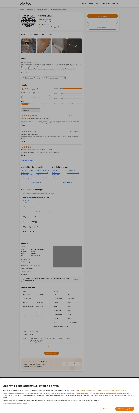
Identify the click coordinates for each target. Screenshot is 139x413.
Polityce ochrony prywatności (85, 390)
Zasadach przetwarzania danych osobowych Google (112, 390)
